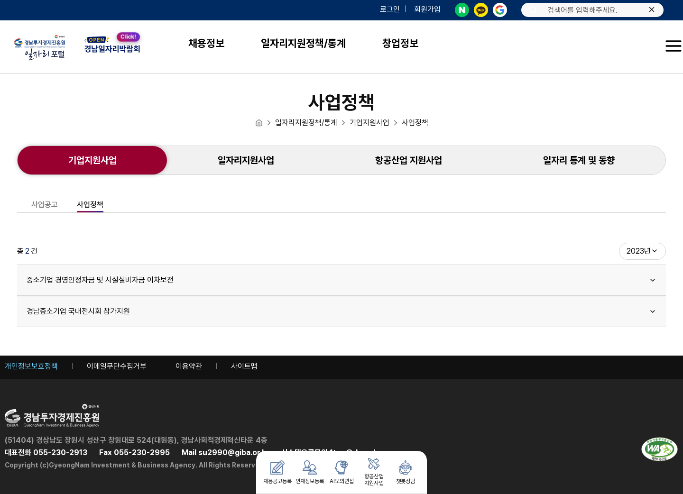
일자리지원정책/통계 (303, 43)
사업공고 (44, 205)
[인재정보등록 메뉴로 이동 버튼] (310, 472)
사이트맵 (244, 366)
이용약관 (188, 366)
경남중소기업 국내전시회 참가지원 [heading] (341, 311)
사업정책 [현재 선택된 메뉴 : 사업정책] (90, 205)
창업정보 (400, 43)
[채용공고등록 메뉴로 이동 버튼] (277, 472)
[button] (673, 46)
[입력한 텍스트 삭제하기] (651, 10)
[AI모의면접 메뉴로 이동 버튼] (341, 472)
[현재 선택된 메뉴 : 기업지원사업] (92, 160)
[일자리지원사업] (245, 160)
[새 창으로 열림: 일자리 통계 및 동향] (579, 160)
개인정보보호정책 (31, 366)
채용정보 (206, 43)
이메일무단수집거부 (117, 366)
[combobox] (642, 251)
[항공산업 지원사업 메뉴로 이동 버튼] (374, 472)
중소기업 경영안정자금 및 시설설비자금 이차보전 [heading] (341, 279)
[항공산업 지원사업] (409, 160)
